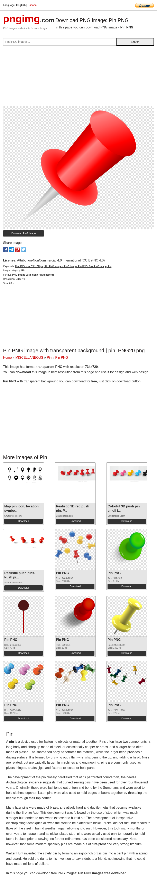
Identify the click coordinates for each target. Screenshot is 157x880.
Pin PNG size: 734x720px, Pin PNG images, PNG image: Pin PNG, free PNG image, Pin (63, 266)
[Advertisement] (78, 77)
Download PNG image (23, 233)
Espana (32, 5)
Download (23, 521)
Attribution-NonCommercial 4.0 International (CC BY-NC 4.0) (61, 260)
